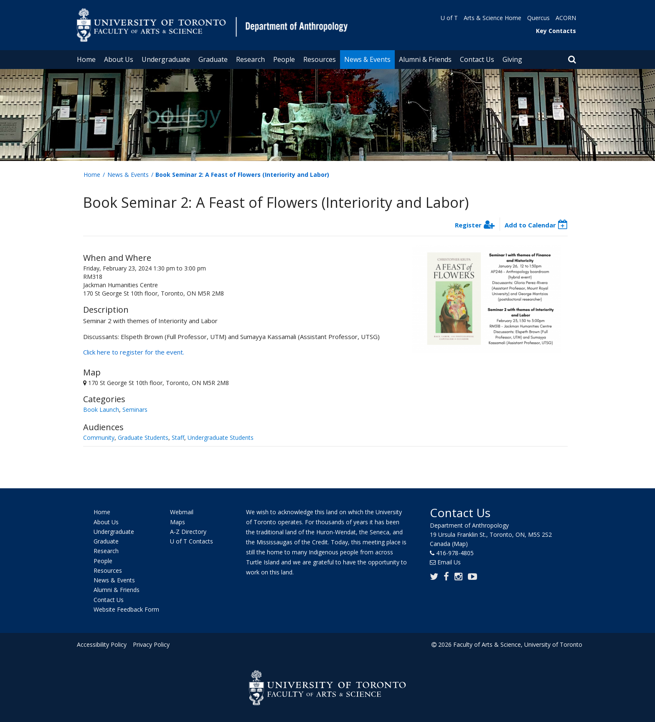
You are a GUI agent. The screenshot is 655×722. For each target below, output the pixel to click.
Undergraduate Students (221, 437)
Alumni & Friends (425, 59)
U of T (449, 18)
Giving (512, 59)
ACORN (566, 18)
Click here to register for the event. (133, 352)
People (284, 59)
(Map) (460, 544)
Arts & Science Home (492, 18)
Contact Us (477, 59)
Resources (319, 59)
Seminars (134, 409)
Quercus (538, 18)
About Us (118, 59)
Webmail (181, 512)
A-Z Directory (188, 532)
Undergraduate (166, 59)
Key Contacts (556, 31)
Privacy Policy (150, 644)
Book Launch (101, 409)
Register (468, 225)
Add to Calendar (530, 225)
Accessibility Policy (102, 644)
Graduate (213, 59)
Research (250, 59)
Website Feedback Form (126, 609)
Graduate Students (143, 437)
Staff (178, 437)
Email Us (449, 562)
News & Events (367, 59)
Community (98, 437)
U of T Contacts (191, 541)
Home (86, 59)
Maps (177, 522)
